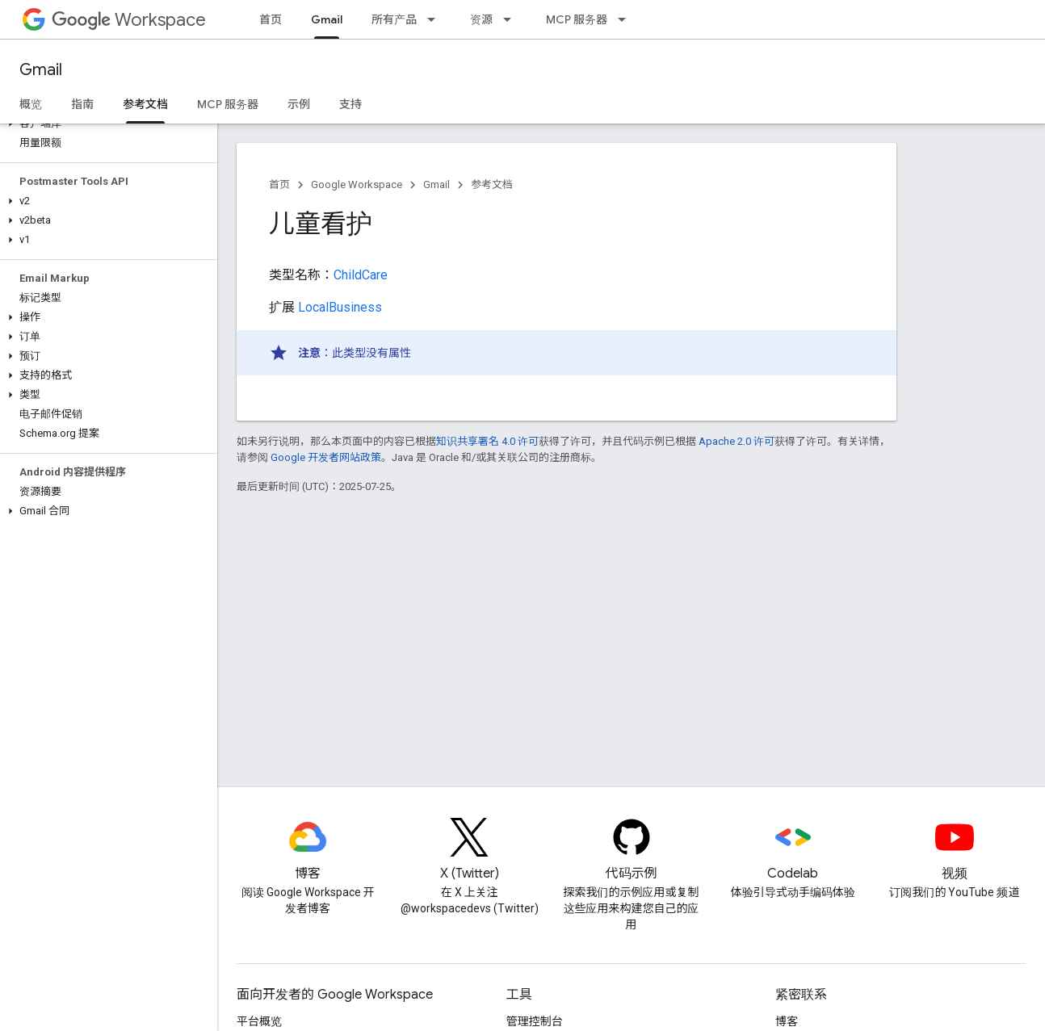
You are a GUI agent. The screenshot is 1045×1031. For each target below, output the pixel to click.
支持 (350, 104)
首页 (270, 19)
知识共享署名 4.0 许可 (487, 441)
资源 (481, 19)
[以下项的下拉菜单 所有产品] (436, 19)
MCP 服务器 (576, 19)
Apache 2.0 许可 (736, 441)
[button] (105, 123)
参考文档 (492, 184)
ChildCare (361, 275)
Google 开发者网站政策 (326, 457)
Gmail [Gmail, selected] (326, 19)
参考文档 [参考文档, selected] (145, 104)
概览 (30, 104)
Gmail (40, 70)
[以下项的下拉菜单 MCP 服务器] (626, 19)
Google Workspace (356, 184)
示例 (298, 104)
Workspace (129, 20)
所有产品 (394, 19)
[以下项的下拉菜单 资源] (512, 19)
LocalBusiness (340, 307)
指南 (82, 104)
